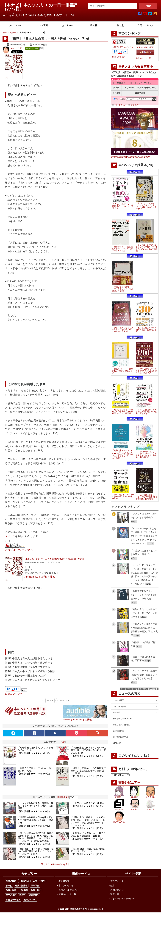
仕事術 (9, 885)
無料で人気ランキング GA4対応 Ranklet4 (138, 689)
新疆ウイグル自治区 (121, 725)
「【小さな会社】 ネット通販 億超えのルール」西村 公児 (122, 206)
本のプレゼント (66, 885)
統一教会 (116, 712)
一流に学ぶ (24, 881)
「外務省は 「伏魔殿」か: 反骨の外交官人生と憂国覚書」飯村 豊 (88, 834)
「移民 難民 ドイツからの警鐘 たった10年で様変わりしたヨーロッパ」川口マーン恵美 (36, 851)
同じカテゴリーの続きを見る (55, 864)
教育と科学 (11, 890)
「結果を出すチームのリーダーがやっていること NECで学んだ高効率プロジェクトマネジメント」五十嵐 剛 (122, 454)
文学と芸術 (11, 895)
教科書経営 (63, 881)
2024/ (114, 157)
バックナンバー (121, 105)
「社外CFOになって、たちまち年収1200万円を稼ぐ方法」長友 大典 (146, 371)
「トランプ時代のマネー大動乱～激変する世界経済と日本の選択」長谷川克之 (35, 805)
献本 (112, 885)
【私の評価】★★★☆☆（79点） (87, 756)
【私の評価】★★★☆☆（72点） (34, 857)
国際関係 (35, 885)
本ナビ (5, 33)
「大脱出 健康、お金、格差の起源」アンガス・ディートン (88, 850)
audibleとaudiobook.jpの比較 (77, 719)
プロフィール (117, 881)
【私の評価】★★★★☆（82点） (34, 753)
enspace (118, 809)
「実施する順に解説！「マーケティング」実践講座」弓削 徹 (122, 289)
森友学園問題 (118, 731)
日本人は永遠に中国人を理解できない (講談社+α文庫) (55, 558)
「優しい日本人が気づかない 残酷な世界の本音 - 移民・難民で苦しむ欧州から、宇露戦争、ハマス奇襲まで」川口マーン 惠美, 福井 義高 (36, 837)
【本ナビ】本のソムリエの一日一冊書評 (42, 5)
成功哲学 (24, 890)
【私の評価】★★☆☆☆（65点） (87, 776)
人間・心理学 (39, 881)
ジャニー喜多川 (119, 706)
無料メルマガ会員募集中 (135, 66)
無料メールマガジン (68, 890)
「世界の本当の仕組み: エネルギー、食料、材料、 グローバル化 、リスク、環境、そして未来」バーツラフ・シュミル (89, 821)
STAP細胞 (117, 743)
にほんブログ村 (14, 693)
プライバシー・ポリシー (122, 898)
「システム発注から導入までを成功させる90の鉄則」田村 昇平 (146, 412)
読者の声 (135, 105)
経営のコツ (34, 895)
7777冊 (13, 9)
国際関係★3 (63, 797)
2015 (141, 157)
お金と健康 (11, 881)
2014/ (147, 157)
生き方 (22, 895)
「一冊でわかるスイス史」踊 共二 (87, 803)
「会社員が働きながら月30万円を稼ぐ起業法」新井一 (146, 330)
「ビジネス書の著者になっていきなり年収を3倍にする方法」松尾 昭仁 (147, 497)
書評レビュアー (129, 782)
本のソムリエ (17, 48)
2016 (135, 157)
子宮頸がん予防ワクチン (123, 718)
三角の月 (150, 809)
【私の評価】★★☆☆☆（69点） (34, 773)
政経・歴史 (36, 890)
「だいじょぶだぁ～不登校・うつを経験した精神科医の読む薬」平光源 (122, 411)
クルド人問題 (118, 700)
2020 (130, 157)
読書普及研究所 (77, 909)
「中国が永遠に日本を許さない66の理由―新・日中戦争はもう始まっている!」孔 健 (88, 750)
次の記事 (60, 700)
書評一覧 (13, 33)
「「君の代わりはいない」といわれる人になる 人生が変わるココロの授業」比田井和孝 (146, 454)
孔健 (62, 742)
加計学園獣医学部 (120, 737)
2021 (152, 47)
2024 (138, 47)
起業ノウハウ (30, 899)
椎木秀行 (135, 809)
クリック (10, 536)
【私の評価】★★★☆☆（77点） (87, 806)
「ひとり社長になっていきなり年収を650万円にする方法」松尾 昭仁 (122, 329)
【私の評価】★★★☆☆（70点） (34, 811)
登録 (115, 99)
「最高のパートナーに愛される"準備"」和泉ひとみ (122, 371)
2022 (147, 47)
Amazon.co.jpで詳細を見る (40, 576)
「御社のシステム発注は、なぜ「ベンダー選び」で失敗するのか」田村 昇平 (146, 206)
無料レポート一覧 (143, 58)
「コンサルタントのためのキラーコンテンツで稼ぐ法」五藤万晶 (122, 249)
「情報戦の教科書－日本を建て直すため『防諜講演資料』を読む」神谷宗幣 (35, 820)
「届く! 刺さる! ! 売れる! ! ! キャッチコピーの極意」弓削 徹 (123, 496)
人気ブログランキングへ (19, 549)
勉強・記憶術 (21, 885)
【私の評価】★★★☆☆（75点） (87, 828)
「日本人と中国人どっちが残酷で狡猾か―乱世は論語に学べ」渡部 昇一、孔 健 (88, 771)
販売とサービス (13, 899)
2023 (142, 47)
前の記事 (50, 700)
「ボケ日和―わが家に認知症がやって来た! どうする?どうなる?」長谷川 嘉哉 (147, 248)
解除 (122, 99)
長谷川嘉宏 (150, 797)
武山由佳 (135, 797)
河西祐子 (119, 797)
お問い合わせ (117, 890)
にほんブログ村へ (119, 57)
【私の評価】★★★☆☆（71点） (87, 838)
